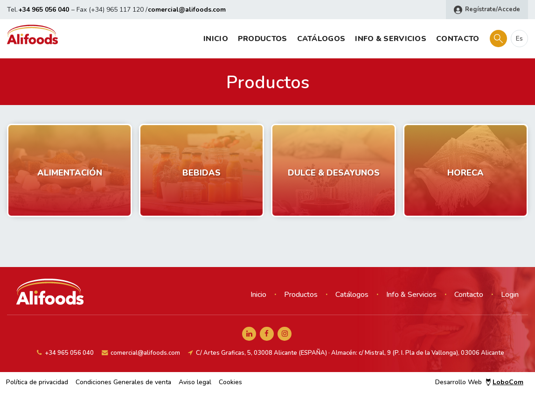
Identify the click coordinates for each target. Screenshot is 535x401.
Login (510, 294)
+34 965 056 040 (43, 9)
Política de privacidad (37, 382)
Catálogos (321, 39)
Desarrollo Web (479, 382)
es (519, 38)
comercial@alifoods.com (187, 9)
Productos (262, 39)
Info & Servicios (390, 39)
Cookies (230, 382)
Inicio (215, 39)
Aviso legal (195, 382)
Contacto (457, 39)
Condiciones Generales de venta (123, 382)
